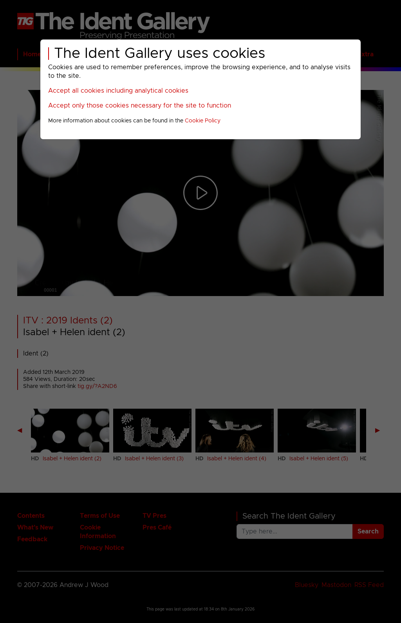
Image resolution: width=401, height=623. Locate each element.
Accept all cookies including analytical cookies (118, 91)
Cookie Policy (202, 121)
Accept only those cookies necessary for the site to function (139, 105)
